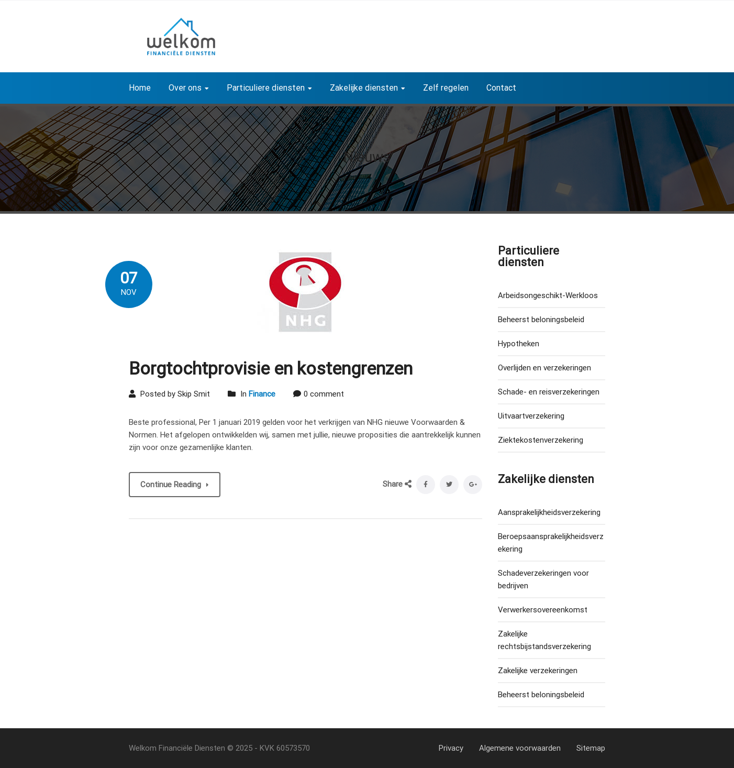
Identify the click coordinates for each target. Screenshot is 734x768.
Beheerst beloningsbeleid (541, 319)
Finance (262, 394)
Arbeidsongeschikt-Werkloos (548, 295)
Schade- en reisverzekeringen (548, 392)
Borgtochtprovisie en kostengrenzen (271, 368)
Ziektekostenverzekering (540, 440)
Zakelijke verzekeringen (537, 670)
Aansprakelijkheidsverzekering (549, 512)
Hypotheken (518, 343)
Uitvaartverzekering (531, 416)
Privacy (451, 748)
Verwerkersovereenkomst (542, 610)
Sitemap (590, 748)
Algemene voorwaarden (520, 748)
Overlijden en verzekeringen (544, 367)
